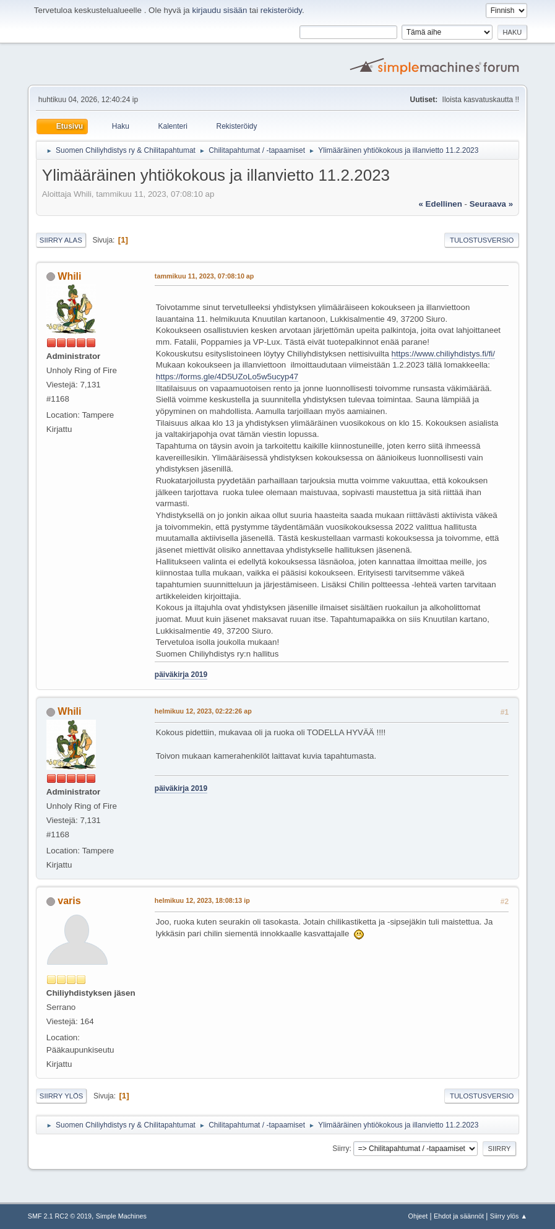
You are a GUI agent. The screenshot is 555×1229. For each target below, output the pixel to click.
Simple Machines (121, 1216)
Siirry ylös (62, 1096)
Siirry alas (61, 240)
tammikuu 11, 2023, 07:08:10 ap (204, 276)
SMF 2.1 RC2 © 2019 (60, 1216)
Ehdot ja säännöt (459, 1216)
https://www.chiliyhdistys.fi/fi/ (443, 353)
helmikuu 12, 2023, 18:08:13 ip (202, 900)
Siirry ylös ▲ (508, 1216)
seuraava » (491, 204)
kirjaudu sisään (219, 10)
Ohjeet (418, 1216)
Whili (69, 276)
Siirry (340, 1148)
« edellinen (440, 204)
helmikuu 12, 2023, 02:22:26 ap (203, 711)
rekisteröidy (281, 10)
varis (69, 900)
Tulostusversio (482, 240)
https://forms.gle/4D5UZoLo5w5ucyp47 (227, 376)
